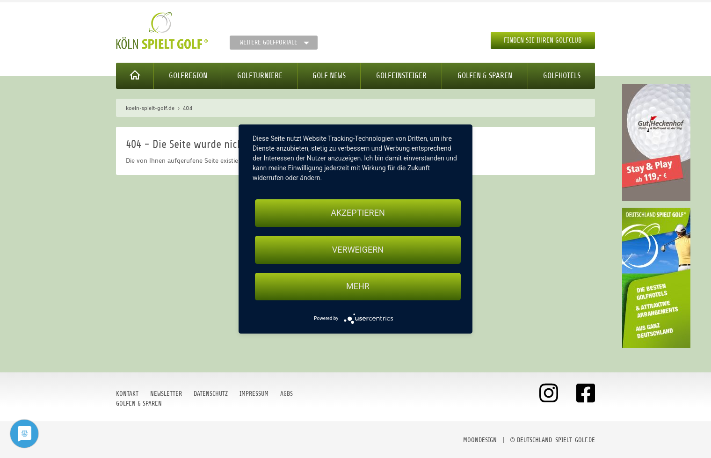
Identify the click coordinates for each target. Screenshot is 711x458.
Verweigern (358, 249)
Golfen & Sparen (484, 75)
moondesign (480, 439)
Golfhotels (561, 75)
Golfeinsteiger (401, 75)
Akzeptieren (358, 213)
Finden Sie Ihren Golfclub (543, 40)
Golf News (329, 75)
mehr (358, 286)
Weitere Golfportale (268, 42)
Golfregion (188, 75)
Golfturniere (260, 75)
